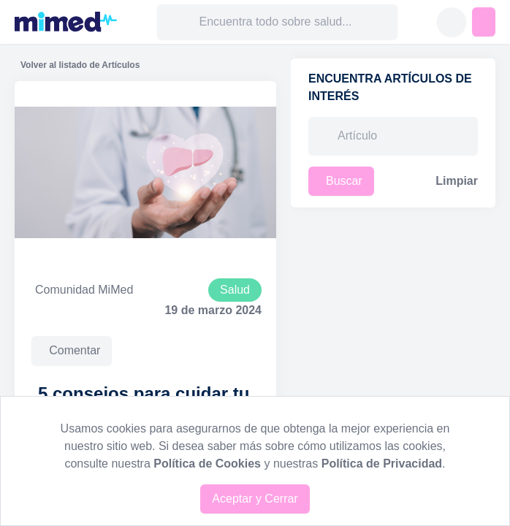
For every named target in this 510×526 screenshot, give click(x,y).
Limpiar (456, 181)
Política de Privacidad (381, 463)
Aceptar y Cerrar (254, 498)
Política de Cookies (207, 463)
